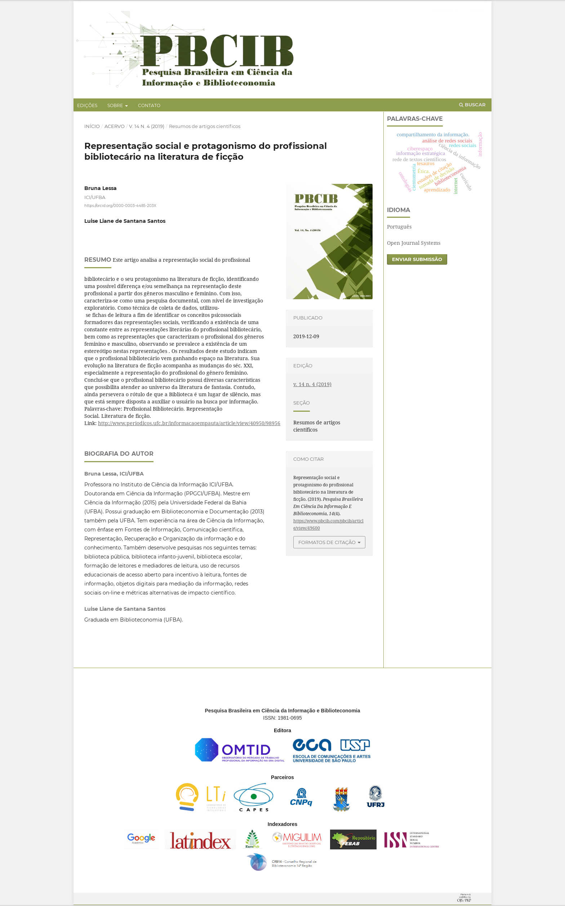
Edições (87, 105)
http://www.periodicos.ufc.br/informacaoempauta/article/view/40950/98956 (189, 423)
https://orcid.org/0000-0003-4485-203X (120, 205)
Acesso (476, 10)
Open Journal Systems (413, 242)
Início (92, 126)
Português (399, 226)
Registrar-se (446, 10)
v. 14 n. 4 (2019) (146, 126)
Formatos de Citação (327, 542)
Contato (149, 105)
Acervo (114, 126)
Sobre (115, 105)
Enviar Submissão (417, 259)
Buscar (472, 104)
